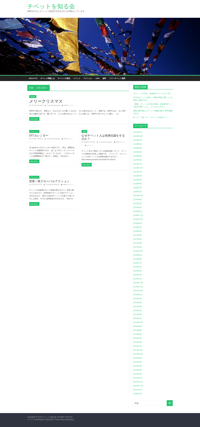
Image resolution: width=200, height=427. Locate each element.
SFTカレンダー (38, 135)
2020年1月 (137, 191)
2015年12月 (138, 282)
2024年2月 (137, 152)
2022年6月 (137, 175)
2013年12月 (138, 350)
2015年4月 (137, 306)
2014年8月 (137, 330)
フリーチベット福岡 (117, 78)
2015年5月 (137, 302)
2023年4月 (137, 160)
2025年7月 (137, 132)
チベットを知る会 (51, 6)
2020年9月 (137, 183)
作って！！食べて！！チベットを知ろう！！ (151, 117)
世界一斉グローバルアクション (49, 181)
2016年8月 (137, 259)
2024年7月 (137, 140)
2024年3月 (137, 148)
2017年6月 (137, 239)
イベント (76, 78)
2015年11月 (138, 286)
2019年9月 (137, 199)
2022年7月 (137, 171)
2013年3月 (137, 370)
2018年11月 (138, 215)
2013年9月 (137, 358)
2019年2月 (137, 211)
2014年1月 (137, 346)
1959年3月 (137, 393)
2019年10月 (138, 195)
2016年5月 (137, 267)
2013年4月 (137, 366)
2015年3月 (137, 310)
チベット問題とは (47, 78)
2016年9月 (137, 255)
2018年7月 (137, 227)
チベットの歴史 (64, 78)
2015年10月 (138, 290)
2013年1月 (137, 378)
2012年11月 (138, 385)
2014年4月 (137, 342)
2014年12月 (138, 322)
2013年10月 (138, 354)
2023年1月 (137, 164)
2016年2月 (137, 275)
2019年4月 (137, 207)
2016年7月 (137, 263)
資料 (104, 78)
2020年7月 (137, 187)
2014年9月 (137, 326)
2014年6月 (137, 334)
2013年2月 (137, 374)
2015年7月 (137, 298)
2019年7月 (137, 203)
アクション (88, 78)
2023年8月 (137, 156)
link (97, 78)
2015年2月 (137, 314)
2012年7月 (137, 389)
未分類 (32, 96)
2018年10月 (138, 219)
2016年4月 (137, 271)
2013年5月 (137, 362)
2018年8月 (137, 223)
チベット (90, 145)
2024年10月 (138, 136)
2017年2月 (137, 247)
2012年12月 (138, 381)
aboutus (33, 78)
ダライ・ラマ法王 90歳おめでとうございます (152, 93)
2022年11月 (138, 168)
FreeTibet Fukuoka (53, 105)
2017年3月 (137, 243)
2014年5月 (137, 338)
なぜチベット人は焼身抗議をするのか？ (103, 137)
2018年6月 (137, 231)
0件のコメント (68, 105)
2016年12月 (138, 251)
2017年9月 (137, 235)
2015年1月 (137, 318)
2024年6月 (137, 144)
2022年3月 (137, 179)
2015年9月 (137, 294)
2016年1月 (137, 278)
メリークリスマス (46, 101)
